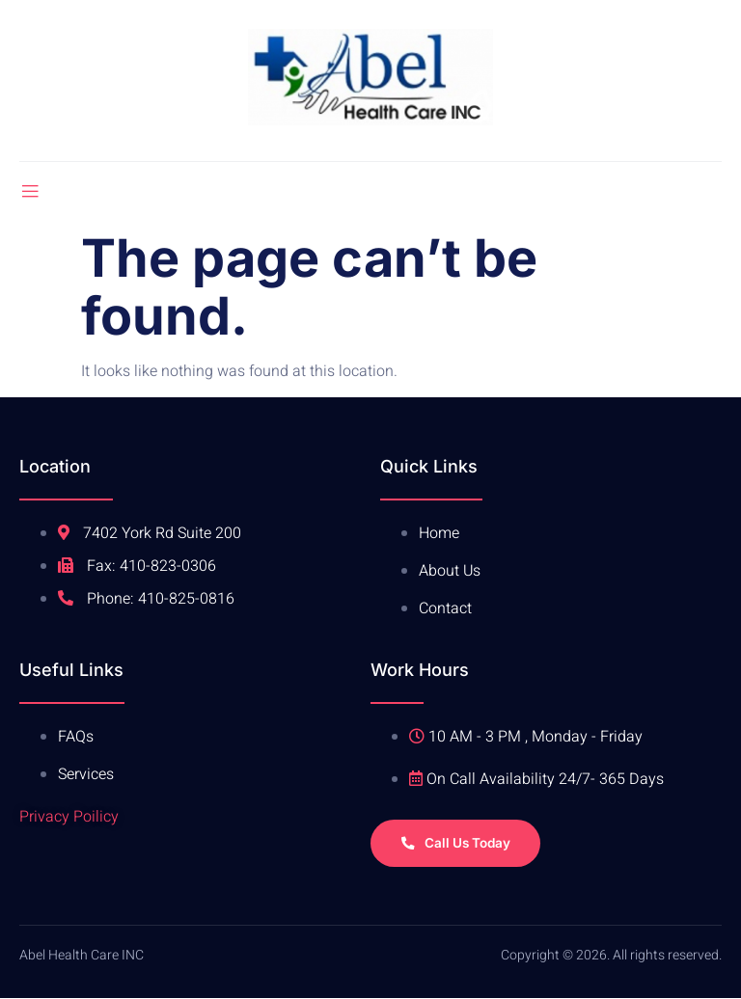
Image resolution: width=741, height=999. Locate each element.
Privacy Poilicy (69, 816)
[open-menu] (30, 191)
